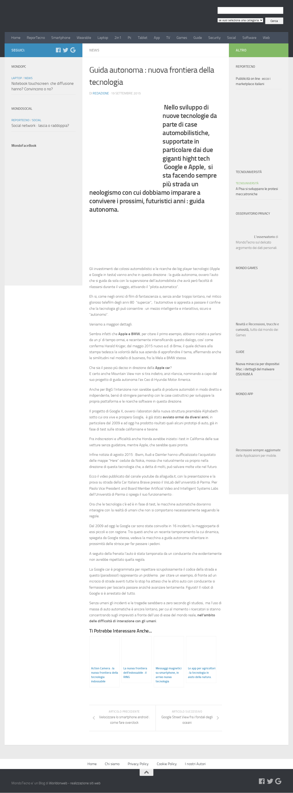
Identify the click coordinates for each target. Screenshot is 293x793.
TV (168, 37)
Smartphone (60, 37)
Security (214, 37)
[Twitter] (65, 50)
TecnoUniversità (247, 183)
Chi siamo (112, 764)
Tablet (142, 37)
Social (231, 37)
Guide (197, 37)
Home (15, 37)
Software (249, 37)
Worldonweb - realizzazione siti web (74, 783)
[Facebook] (58, 50)
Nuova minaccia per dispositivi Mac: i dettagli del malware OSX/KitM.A (257, 369)
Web (266, 37)
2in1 (117, 37)
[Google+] (73, 50)
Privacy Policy (138, 764)
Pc (129, 37)
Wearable (84, 37)
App (157, 37)
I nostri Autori (195, 764)
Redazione (101, 93)
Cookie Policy (167, 764)
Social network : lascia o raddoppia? (40, 125)
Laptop (103, 37)
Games (181, 37)
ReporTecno (36, 37)
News (94, 50)
